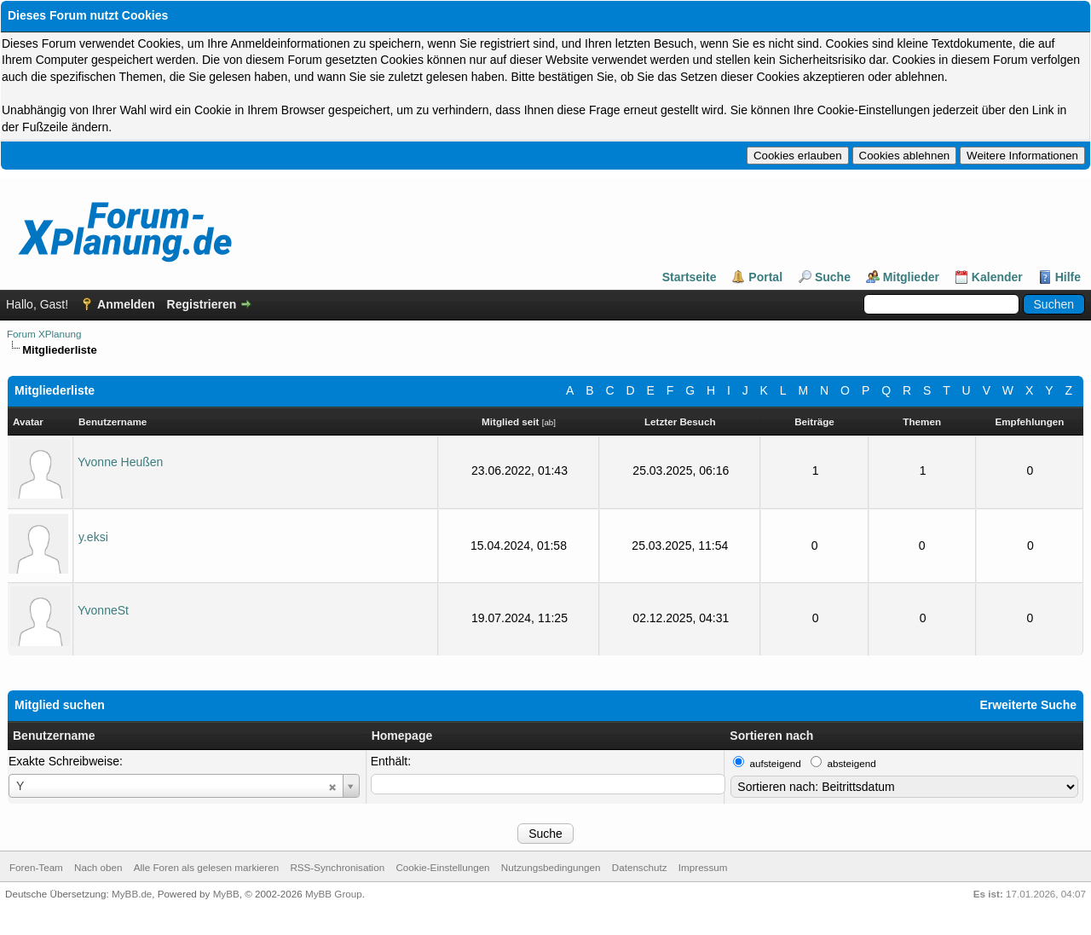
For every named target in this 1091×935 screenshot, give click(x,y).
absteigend (852, 763)
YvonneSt (103, 610)
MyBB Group (333, 893)
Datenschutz (639, 867)
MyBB (226, 893)
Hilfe (1068, 277)
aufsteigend (775, 763)
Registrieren (202, 304)
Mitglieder (911, 277)
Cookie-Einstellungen (442, 867)
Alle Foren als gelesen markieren (206, 867)
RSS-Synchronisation (337, 867)
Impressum (703, 867)
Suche (833, 277)
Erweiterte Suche (1028, 705)
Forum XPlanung (44, 333)
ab (548, 422)
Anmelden (126, 304)
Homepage (402, 735)
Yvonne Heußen (120, 462)
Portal (765, 277)
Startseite (689, 277)
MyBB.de (132, 893)
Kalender (997, 277)
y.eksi (93, 537)
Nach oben (98, 867)
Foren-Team (36, 867)
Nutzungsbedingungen (551, 867)
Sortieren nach (771, 735)
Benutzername (54, 735)
